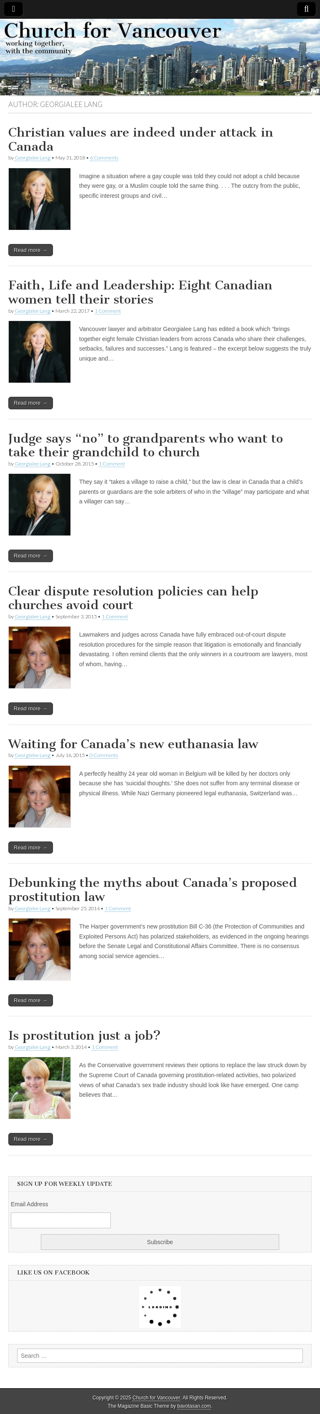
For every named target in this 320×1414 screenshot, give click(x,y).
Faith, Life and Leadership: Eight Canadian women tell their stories (140, 292)
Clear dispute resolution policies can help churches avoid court (133, 598)
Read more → (31, 250)
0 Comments (104, 755)
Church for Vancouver (156, 1398)
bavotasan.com (194, 1406)
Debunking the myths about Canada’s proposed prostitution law (152, 889)
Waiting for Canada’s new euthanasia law (133, 744)
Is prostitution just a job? (84, 1035)
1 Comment (108, 311)
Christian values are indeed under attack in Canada (140, 139)
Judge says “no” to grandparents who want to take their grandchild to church (145, 445)
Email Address (29, 1204)
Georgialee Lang (32, 157)
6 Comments (104, 157)
